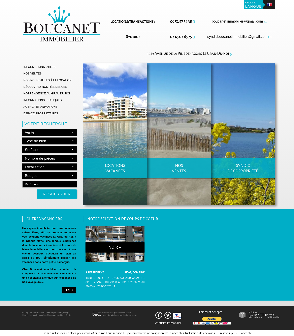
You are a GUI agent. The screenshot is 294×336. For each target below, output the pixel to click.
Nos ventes (33, 73)
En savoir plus (228, 333)
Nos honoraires (53, 317)
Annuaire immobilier (168, 324)
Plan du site (26, 317)
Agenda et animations (41, 106)
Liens (62, 317)
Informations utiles (40, 66)
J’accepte (246, 333)
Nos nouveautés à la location (48, 80)
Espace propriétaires (41, 113)
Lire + (69, 290)
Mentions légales (39, 317)
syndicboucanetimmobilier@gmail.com (237, 37)
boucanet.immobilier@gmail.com (237, 21)
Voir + (115, 247)
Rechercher (57, 194)
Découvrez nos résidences (45, 86)
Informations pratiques (43, 100)
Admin (68, 317)
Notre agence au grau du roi (47, 93)
